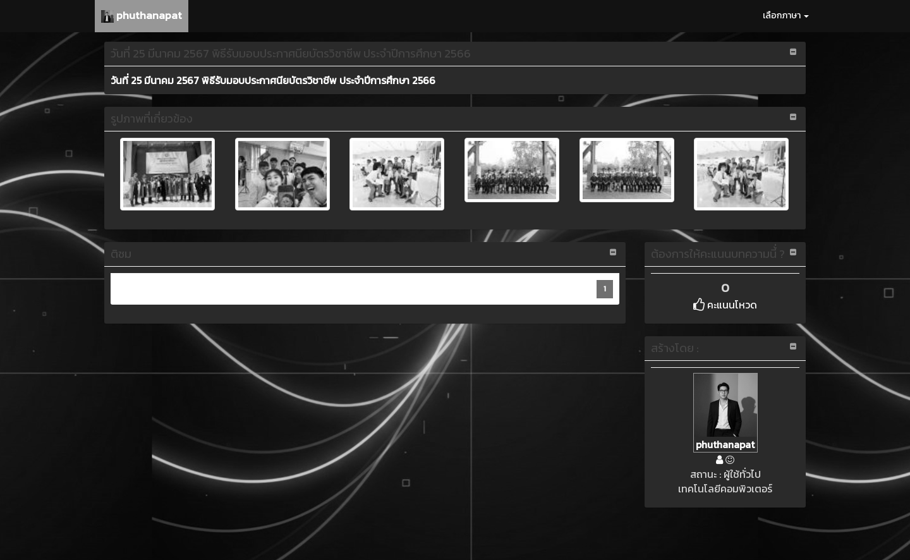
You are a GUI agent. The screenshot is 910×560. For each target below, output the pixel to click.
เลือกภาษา (786, 15)
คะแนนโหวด (725, 304)
